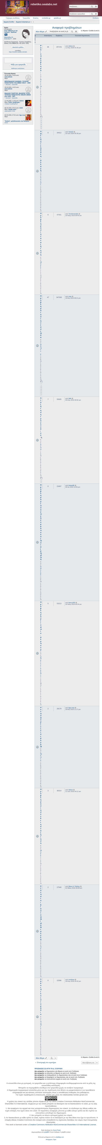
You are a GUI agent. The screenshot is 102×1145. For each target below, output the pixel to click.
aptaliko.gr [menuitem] (57, 18)
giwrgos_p (41, 349)
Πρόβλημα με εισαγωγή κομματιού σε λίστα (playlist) (41, 522)
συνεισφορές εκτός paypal (41, 727)
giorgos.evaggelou (41, 666)
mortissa (41, 1025)
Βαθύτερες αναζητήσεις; (17, 68)
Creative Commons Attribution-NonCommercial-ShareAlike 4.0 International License (62, 1125)
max (70, 296)
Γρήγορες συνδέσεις (12, 18)
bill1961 (41, 265)
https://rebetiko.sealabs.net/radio (18, 52)
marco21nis (8, 77)
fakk (70, 398)
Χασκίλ (40, 181)
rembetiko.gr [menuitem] (46, 18)
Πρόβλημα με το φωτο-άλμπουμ (41, 626)
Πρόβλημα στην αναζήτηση (41, 234)
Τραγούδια (26, 18)
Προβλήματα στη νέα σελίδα (41, 316)
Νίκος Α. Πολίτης (74, 886)
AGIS (21, 108)
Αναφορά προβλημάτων (67, 27)
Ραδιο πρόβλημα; (41, 59)
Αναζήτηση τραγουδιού (41, 416)
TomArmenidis (73, 214)
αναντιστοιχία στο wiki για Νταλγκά (41, 913)
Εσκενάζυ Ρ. (8, 39)
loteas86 (40, 571)
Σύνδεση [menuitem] (96, 18)
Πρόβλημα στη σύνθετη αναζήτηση (41, 816)
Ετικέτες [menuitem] (35, 18)
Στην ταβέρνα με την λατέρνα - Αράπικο (11, 31)
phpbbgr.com (60, 1137)
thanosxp (41, 84)
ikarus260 (72, 602)
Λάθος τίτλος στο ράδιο (41, 996)
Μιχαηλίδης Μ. (8, 37)
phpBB (46, 1132)
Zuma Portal (56, 1130)
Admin (21, 101)
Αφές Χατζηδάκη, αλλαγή (41, 151)
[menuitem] (49, 1139)
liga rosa (22, 115)
